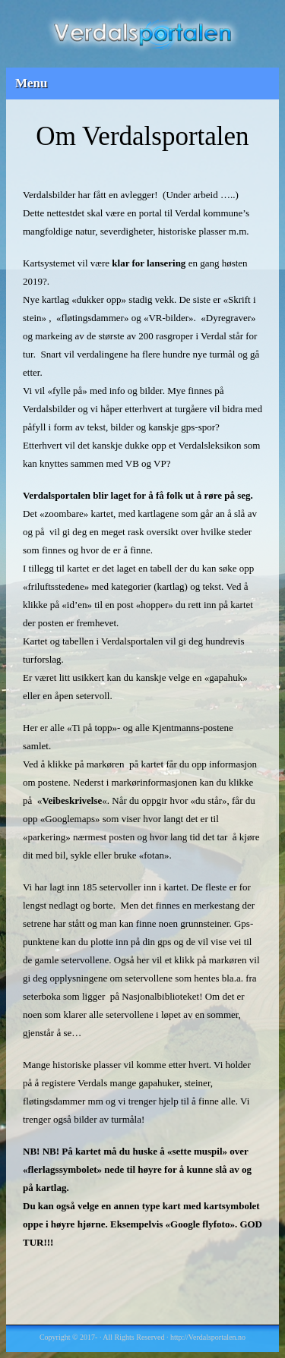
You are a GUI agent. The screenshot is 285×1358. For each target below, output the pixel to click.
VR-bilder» (170, 317)
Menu (31, 83)
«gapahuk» (226, 677)
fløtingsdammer (93, 317)
